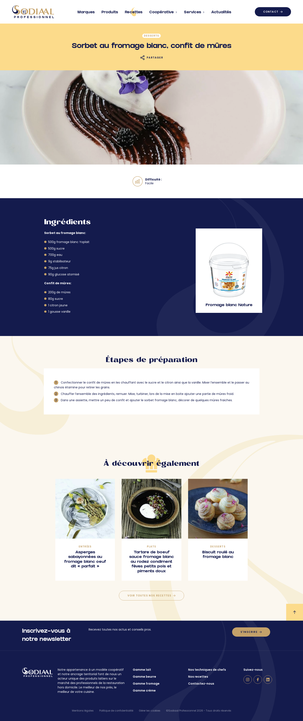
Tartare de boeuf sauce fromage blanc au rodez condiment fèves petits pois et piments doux (151, 562)
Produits (109, 10)
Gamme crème (144, 690)
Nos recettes (198, 677)
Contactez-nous (201, 683)
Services (194, 10)
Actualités (221, 10)
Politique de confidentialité (116, 710)
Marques (86, 10)
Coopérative (163, 10)
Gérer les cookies (149, 710)
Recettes (133, 11)
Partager (155, 57)
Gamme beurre (144, 677)
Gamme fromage (146, 683)
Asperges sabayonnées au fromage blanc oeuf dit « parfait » (85, 560)
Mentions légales (83, 710)
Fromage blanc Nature (229, 305)
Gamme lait (142, 670)
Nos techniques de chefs (207, 670)
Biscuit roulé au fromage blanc (218, 555)
